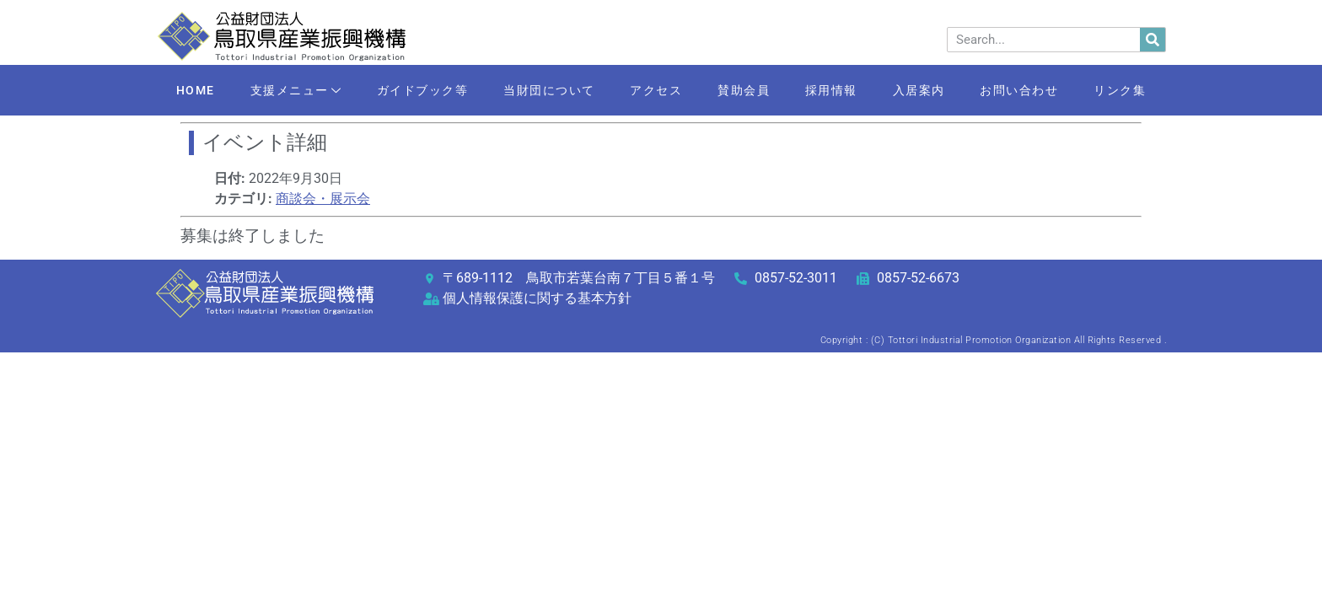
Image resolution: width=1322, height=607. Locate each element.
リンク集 (1120, 90)
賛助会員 (743, 90)
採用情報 (831, 90)
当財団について (549, 90)
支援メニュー (295, 91)
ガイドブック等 (422, 90)
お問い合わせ (1020, 90)
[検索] (1152, 39)
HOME (194, 90)
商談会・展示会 (323, 199)
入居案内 (919, 90)
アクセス (656, 90)
